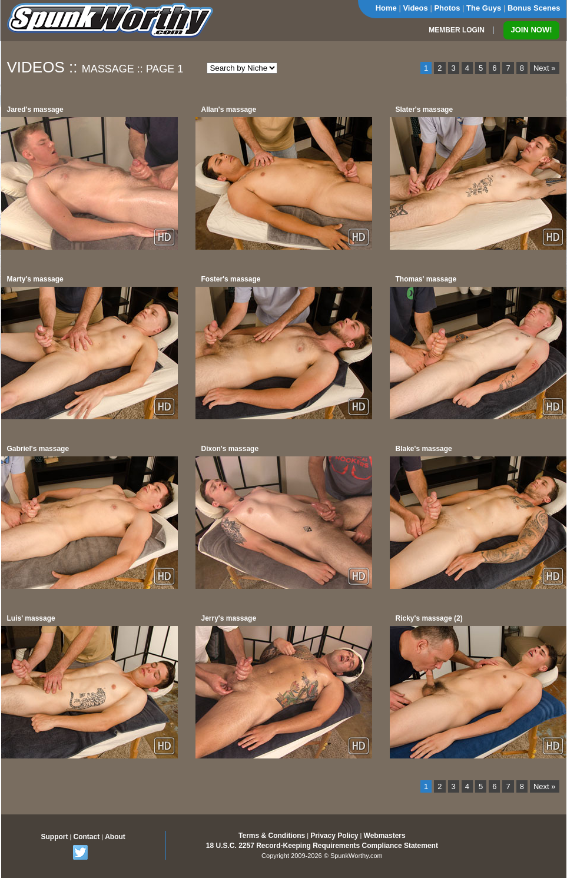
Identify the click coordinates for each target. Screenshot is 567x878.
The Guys (483, 8)
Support (54, 837)
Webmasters (385, 835)
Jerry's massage (229, 618)
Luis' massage (31, 618)
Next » (544, 68)
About (115, 837)
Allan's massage (229, 109)
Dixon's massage (230, 449)
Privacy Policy (334, 835)
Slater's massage (424, 109)
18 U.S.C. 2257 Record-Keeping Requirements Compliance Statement (322, 845)
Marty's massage (35, 279)
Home (386, 8)
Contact (86, 837)
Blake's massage (424, 449)
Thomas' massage (426, 279)
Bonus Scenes (534, 8)
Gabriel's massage (38, 449)
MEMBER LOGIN (457, 30)
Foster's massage (231, 279)
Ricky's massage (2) (429, 618)
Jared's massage (35, 109)
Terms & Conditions (271, 835)
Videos (415, 8)
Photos (447, 8)
